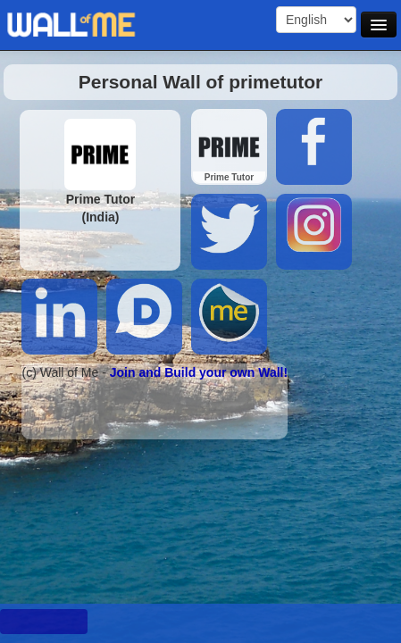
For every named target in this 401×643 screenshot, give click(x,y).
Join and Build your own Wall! (199, 372)
